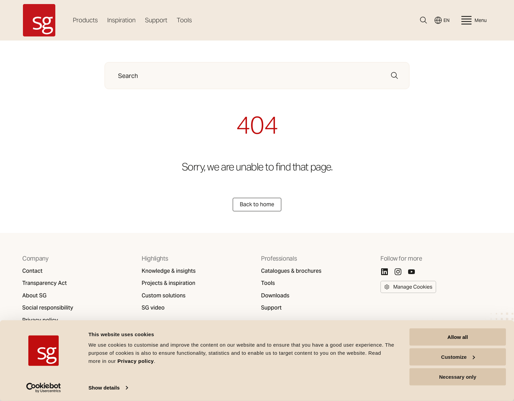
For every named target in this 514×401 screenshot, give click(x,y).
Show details (104, 388)
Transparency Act (44, 283)
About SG (34, 295)
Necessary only (457, 376)
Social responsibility (47, 307)
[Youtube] (411, 272)
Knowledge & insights (169, 271)
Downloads (275, 295)
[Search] (423, 20)
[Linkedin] (384, 272)
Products (85, 20)
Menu (473, 20)
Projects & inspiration (168, 283)
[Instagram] (398, 272)
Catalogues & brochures (291, 271)
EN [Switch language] (442, 20)
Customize (458, 357)
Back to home (257, 204)
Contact (32, 271)
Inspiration (121, 20)
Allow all (458, 337)
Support (156, 20)
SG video (153, 307)
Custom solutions (163, 295)
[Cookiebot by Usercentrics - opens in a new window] (43, 388)
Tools (184, 20)
